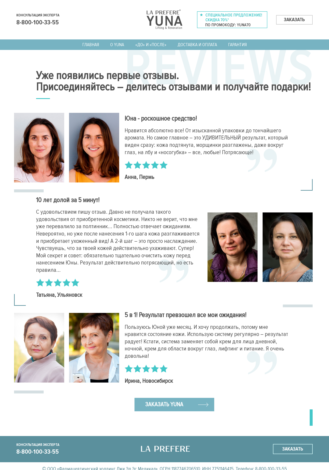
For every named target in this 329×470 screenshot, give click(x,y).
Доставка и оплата (197, 45)
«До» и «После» (150, 45)
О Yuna (117, 45)
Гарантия (237, 45)
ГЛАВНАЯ (90, 45)
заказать (294, 20)
